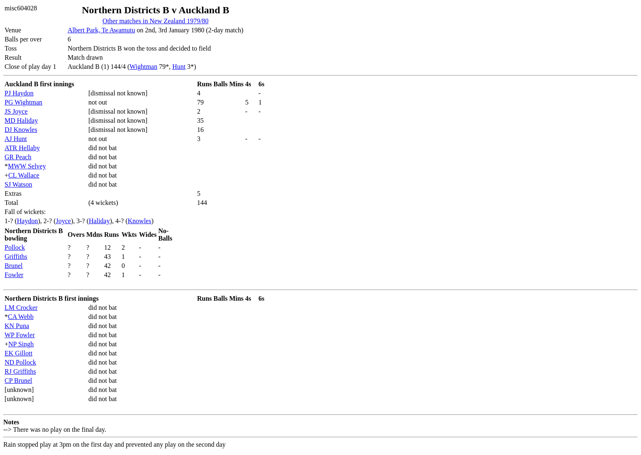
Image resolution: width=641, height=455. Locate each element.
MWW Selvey (27, 166)
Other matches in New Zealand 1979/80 (155, 20)
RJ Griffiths (20, 371)
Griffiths (16, 256)
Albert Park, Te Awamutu (101, 30)
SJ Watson (18, 184)
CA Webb (21, 316)
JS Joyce (16, 111)
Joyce (63, 220)
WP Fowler (20, 334)
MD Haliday (21, 120)
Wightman (143, 66)
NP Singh (21, 344)
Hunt (178, 66)
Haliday (99, 220)
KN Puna (17, 325)
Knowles (139, 220)
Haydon (27, 220)
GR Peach (18, 157)
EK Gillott (18, 353)
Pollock (15, 247)
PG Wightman (23, 102)
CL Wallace (23, 175)
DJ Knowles (21, 129)
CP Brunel (18, 380)
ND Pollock (20, 362)
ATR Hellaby (22, 147)
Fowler (14, 274)
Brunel (14, 265)
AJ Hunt (16, 138)
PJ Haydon (19, 93)
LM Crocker (21, 307)
